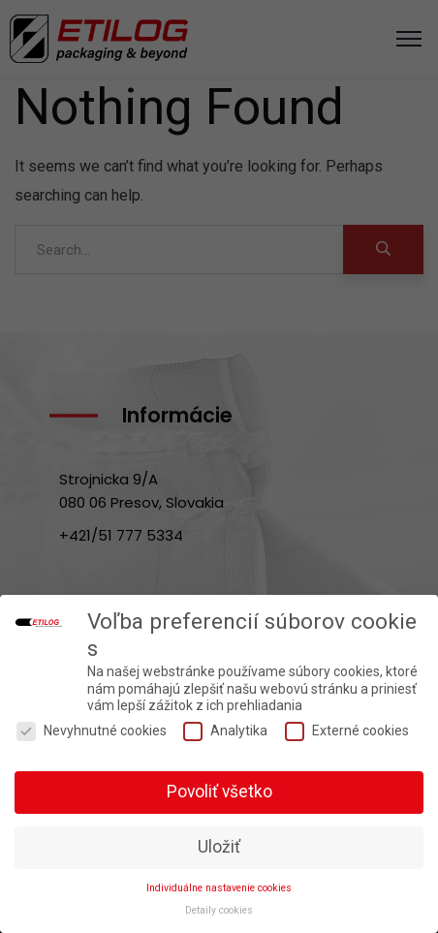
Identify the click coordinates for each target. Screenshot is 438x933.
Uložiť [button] (219, 846)
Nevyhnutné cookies (91, 731)
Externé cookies (347, 731)
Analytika (225, 731)
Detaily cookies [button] (219, 910)
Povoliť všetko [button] (219, 791)
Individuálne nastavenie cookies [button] (219, 888)
